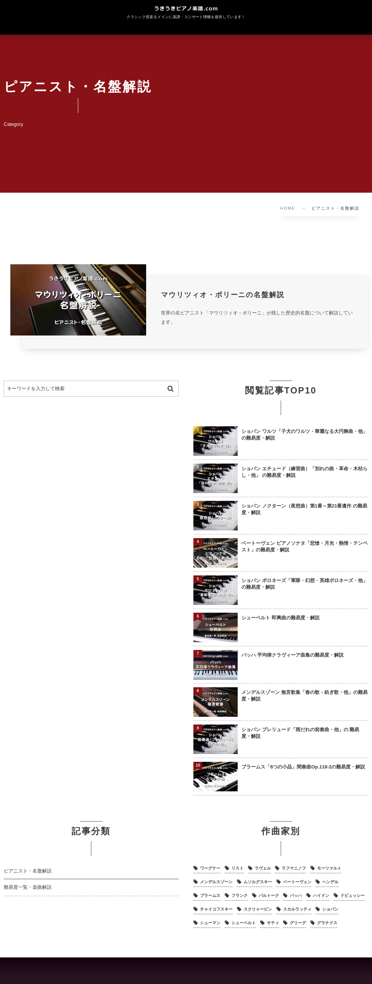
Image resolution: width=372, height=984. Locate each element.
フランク (239, 896)
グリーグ (298, 923)
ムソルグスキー (258, 882)
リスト (237, 868)
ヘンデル (330, 882)
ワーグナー (210, 868)
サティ (273, 923)
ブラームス (210, 896)
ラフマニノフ (294, 868)
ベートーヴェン (297, 882)
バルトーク (269, 896)
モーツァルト (329, 868)
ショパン (330, 909)
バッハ (296, 896)
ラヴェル (263, 868)
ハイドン (321, 896)
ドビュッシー (352, 896)
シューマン (210, 923)
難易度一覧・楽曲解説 (28, 887)
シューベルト (243, 923)
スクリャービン (258, 909)
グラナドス (327, 923)
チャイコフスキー (216, 909)
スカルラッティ (297, 909)
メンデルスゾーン (216, 882)
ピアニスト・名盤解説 (28, 871)
